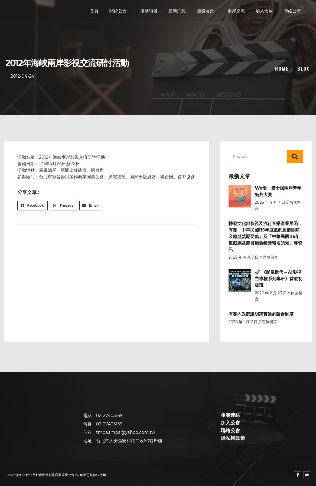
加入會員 (264, 11)
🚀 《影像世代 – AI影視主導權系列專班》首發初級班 (278, 279)
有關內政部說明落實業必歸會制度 (261, 314)
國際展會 (207, 11)
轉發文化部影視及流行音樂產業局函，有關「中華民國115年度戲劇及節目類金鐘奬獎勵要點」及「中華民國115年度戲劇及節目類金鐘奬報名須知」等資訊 (265, 236)
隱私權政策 (47, 380)
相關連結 (16, 380)
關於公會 (119, 11)
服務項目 (149, 11)
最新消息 (177, 11)
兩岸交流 (236, 11)
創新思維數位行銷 (93, 475)
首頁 (94, 11)
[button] (32, 205)
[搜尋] (295, 156)
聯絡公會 (292, 11)
